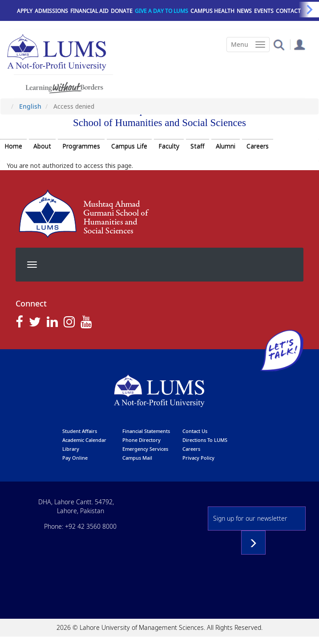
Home (13, 146)
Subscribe (253, 543)
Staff (197, 146)
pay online (75, 457)
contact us (194, 431)
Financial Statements (146, 431)
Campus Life (129, 146)
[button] (279, 44)
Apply (24, 11)
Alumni (225, 146)
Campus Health (212, 11)
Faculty (168, 146)
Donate (122, 11)
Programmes (81, 146)
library (70, 448)
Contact (288, 11)
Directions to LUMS (204, 440)
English (30, 106)
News (244, 11)
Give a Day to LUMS (161, 11)
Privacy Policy (198, 457)
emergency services (145, 448)
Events (264, 11)
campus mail (137, 457)
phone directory (141, 440)
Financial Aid (89, 11)
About (42, 146)
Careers (257, 146)
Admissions (51, 11)
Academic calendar (84, 440)
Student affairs (79, 431)
